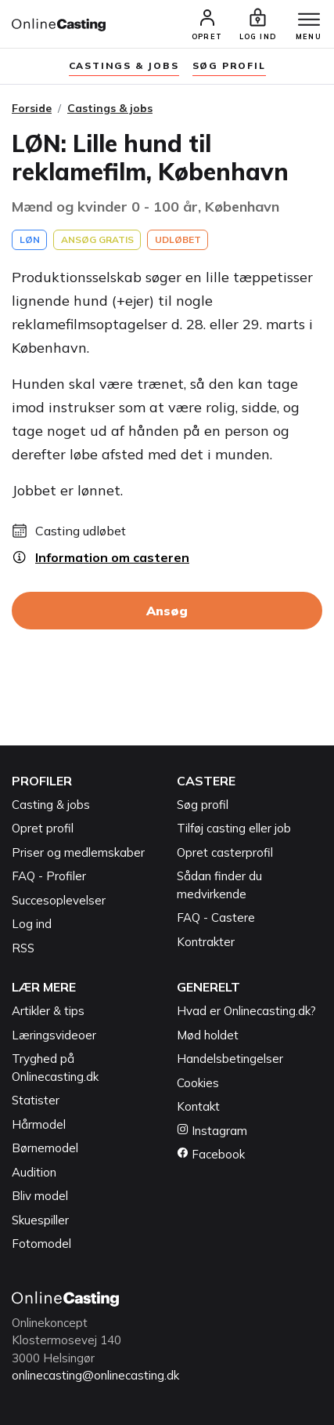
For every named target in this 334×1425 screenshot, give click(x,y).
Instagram (212, 1130)
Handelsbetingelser (230, 1058)
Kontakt (198, 1106)
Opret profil (43, 828)
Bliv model (40, 1195)
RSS (23, 948)
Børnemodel (45, 1147)
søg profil (229, 65)
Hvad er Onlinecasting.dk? (246, 1010)
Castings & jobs (124, 65)
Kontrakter (206, 941)
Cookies (198, 1082)
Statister (35, 1100)
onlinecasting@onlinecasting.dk (95, 1375)
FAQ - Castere (216, 917)
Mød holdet (208, 1035)
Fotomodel (41, 1243)
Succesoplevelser (59, 900)
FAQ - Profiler (49, 875)
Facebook (211, 1154)
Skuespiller (40, 1220)
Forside (32, 108)
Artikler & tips (48, 1010)
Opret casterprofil (225, 852)
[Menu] (309, 20)
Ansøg (167, 610)
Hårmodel (39, 1124)
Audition (34, 1172)
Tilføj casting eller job (234, 828)
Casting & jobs (51, 804)
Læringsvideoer (54, 1035)
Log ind (32, 923)
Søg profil (202, 804)
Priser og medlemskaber (78, 852)
